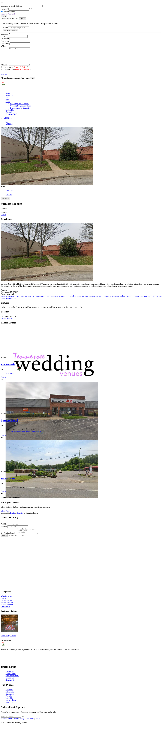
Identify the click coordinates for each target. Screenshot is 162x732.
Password (4, 9)
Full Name (5, 528)
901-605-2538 (11, 377)
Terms (10, 723)
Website (4, 46)
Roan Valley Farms (8, 640)
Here (32, 81)
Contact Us (10, 682)
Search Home (11, 678)
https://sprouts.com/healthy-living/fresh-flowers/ (23, 435)
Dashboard (10, 676)
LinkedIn (9, 198)
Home (8, 97)
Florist (3, 218)
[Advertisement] (52, 567)
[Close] (2, 2)
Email (4, 36)
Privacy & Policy (20, 71)
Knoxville (9, 707)
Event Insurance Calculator (20, 111)
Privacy (4, 723)
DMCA (37, 723)
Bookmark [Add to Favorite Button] (5, 202)
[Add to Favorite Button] (2, 363)
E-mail (5, 28)
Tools (8, 105)
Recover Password (8, 14)
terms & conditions (22, 73)
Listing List (10, 113)
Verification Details (9, 538)
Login (8, 126)
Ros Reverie (8, 367)
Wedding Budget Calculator (20, 109)
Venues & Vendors (12, 118)
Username (5, 34)
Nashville (9, 694)
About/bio (4, 68)
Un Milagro (8, 481)
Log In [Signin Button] (4, 16)
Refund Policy (11, 684)
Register (20, 516)
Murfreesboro (11, 705)
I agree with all (17, 73)
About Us (9, 99)
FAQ (7, 101)
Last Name (5, 44)
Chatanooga (10, 698)
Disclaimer (30, 723)
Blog (7, 103)
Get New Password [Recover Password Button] (10, 30)
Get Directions (6, 322)
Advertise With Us (12, 680)
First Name (5, 41)
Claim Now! (5, 514)
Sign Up (4, 77)
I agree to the (16, 71)
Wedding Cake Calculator (19, 107)
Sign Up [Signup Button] (22, 18)
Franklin (9, 701)
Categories (9, 116)
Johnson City (10, 696)
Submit (4, 540)
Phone (4, 530)
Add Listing (7, 122)
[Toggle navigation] (2, 91)
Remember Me (9, 12)
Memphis (9, 703)
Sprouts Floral (9, 423)
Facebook (9, 194)
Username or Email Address (11, 6)
